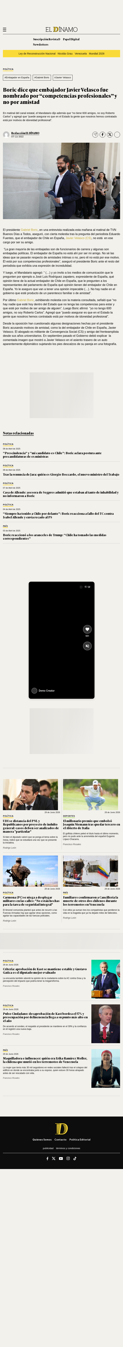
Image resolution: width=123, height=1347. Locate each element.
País (5, 526)
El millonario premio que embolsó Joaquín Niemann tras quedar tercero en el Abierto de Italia (91, 824)
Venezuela (81, 53)
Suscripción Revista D (46, 39)
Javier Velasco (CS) (78, 238)
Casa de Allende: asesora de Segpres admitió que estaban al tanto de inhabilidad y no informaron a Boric (61, 494)
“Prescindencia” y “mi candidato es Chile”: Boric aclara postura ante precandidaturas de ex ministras (52, 455)
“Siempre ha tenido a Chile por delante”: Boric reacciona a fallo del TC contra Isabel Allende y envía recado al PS (58, 515)
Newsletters (40, 44)
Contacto (60, 1139)
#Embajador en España (17, 77)
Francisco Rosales (72, 844)
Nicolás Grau (65, 53)
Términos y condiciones (68, 1148)
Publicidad (48, 1148)
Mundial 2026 (97, 53)
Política (8, 69)
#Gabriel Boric (41, 77)
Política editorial (79, 1139)
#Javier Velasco (62, 77)
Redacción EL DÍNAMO (25, 133)
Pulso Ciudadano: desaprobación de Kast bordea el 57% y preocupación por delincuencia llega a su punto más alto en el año (45, 1017)
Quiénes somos (42, 1139)
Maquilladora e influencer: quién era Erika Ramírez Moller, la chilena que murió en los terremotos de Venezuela (45, 1060)
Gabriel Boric (29, 229)
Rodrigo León (9, 848)
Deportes (69, 816)
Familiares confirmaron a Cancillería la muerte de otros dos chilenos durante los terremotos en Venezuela (90, 900)
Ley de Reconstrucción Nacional (37, 53)
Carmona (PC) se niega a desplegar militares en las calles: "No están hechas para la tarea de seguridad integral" (31, 900)
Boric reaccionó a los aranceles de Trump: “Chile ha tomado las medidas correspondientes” (54, 537)
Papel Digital (71, 39)
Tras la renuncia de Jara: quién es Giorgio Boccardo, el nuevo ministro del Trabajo (61, 474)
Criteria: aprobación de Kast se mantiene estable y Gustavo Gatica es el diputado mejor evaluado (45, 971)
